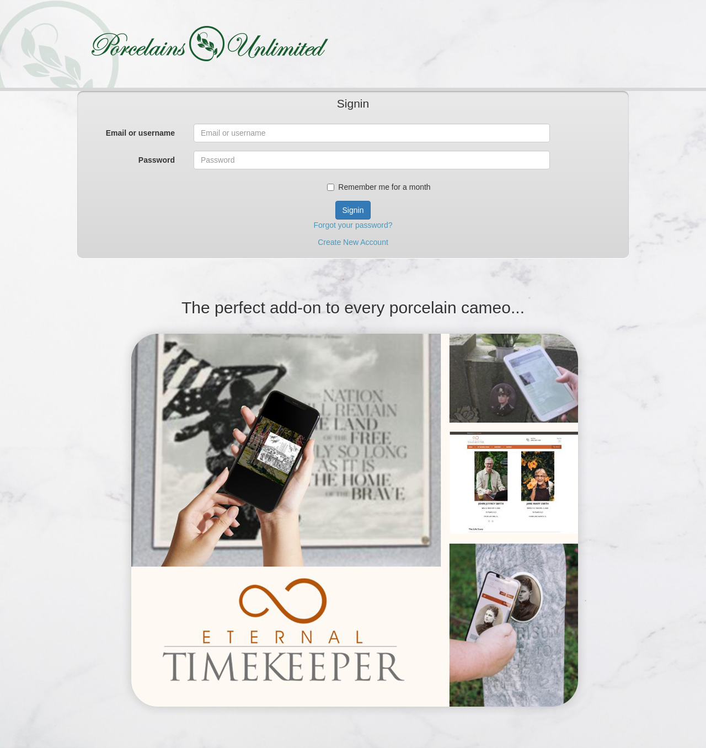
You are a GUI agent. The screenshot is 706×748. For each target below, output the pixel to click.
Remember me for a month (378, 187)
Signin (353, 210)
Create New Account (353, 242)
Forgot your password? (352, 225)
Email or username (140, 133)
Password (156, 160)
